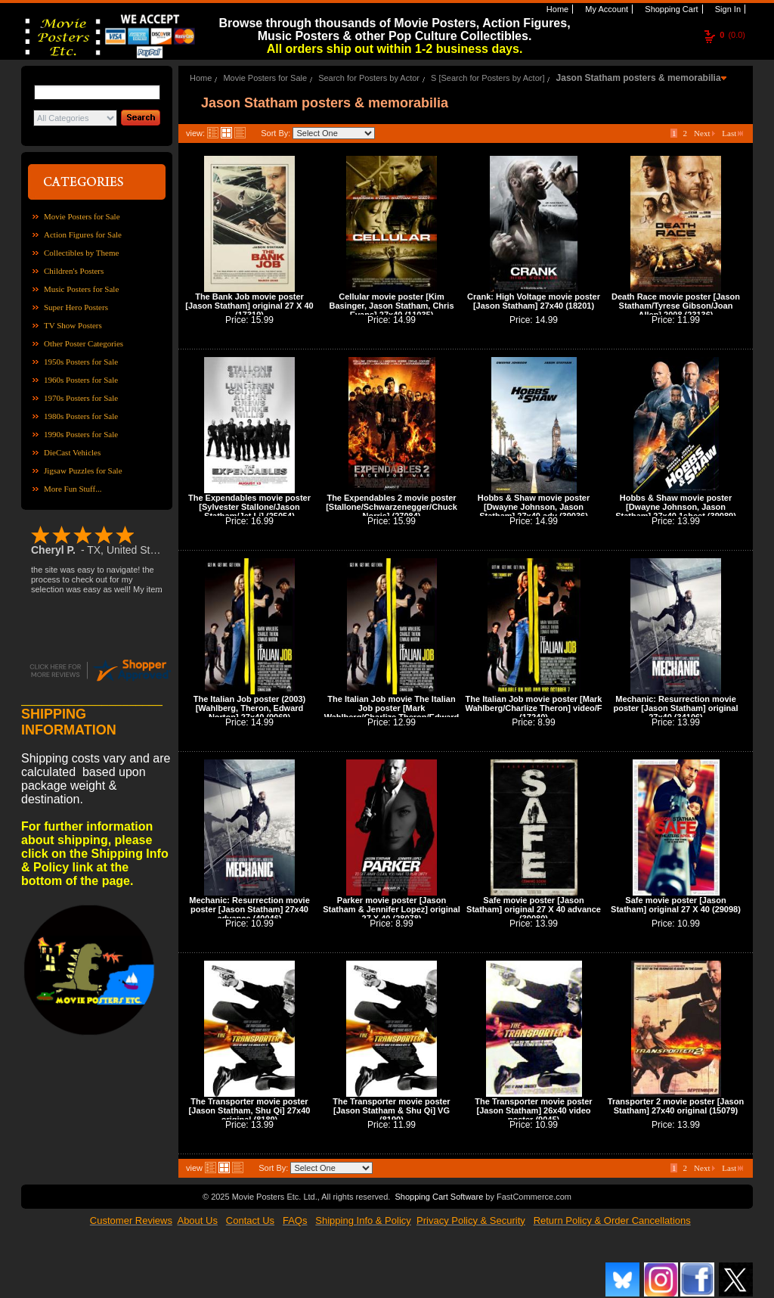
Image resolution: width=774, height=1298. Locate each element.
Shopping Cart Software (439, 1196)
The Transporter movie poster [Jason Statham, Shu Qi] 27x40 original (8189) (250, 1110)
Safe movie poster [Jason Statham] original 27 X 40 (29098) (676, 905)
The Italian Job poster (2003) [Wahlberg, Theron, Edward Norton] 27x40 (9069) (250, 708)
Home (556, 9)
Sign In (727, 9)
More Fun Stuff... (73, 488)
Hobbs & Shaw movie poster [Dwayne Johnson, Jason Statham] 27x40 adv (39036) (534, 506)
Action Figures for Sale (83, 234)
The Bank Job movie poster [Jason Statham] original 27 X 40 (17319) (249, 305)
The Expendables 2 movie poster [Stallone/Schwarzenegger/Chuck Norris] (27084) (391, 506)
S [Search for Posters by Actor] (487, 77)
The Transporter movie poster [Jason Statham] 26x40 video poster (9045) (533, 1110)
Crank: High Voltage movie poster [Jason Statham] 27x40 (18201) (533, 301)
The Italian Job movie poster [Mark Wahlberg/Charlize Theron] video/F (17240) (533, 708)
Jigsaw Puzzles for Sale (83, 470)
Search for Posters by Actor (369, 77)
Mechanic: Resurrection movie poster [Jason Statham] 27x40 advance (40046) (249, 909)
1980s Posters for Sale (81, 416)
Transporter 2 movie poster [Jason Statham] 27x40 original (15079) (676, 1106)
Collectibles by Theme (81, 252)
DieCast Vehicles (72, 452)
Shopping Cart (670, 9)
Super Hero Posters (76, 307)
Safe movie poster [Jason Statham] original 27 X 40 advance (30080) (533, 909)
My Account (605, 9)
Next (704, 133)
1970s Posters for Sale (81, 397)
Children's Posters (74, 270)
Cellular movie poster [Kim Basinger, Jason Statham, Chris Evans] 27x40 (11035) (391, 305)
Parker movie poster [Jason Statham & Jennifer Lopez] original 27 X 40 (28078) (391, 909)
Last (732, 133)
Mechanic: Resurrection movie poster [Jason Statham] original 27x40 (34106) (675, 708)
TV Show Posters (73, 325)
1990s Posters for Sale (81, 434)
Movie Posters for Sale (82, 216)
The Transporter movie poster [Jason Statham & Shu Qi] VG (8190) (391, 1110)
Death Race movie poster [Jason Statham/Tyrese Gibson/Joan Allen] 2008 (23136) (675, 305)
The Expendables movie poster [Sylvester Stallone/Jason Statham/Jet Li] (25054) (249, 506)
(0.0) (732, 34)
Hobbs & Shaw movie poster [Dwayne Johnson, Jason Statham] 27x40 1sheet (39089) (675, 506)
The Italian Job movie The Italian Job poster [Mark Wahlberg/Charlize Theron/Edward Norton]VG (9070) (392, 712)
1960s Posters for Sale (81, 379)
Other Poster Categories (83, 343)
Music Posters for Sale (81, 288)
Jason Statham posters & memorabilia (638, 78)
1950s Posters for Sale (81, 361)
